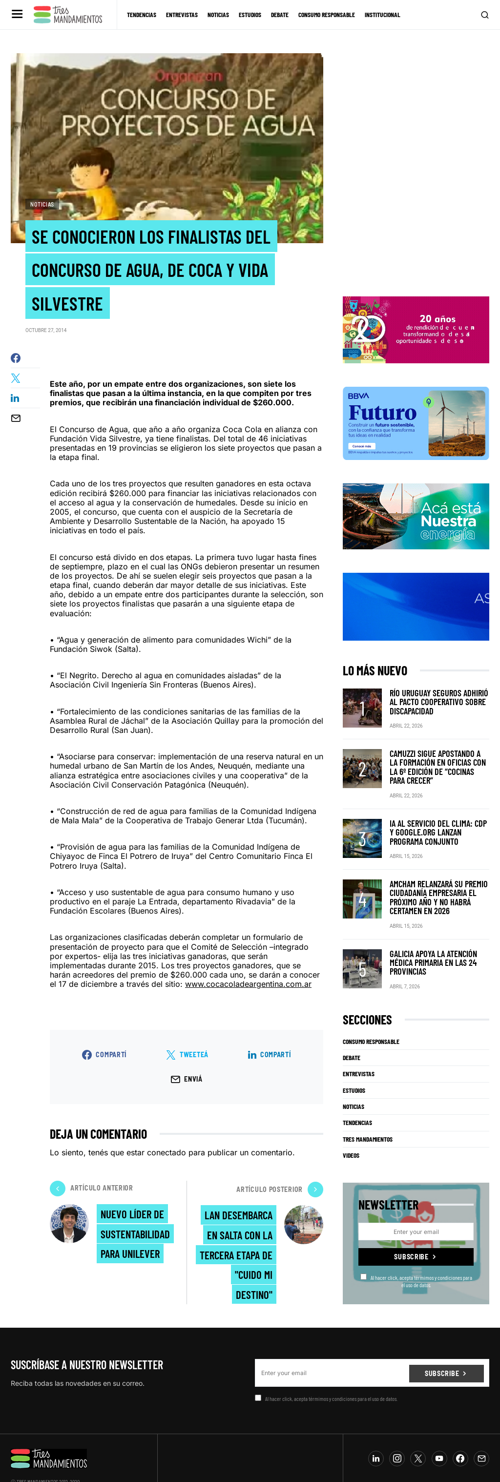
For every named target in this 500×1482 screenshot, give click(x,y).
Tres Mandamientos (368, 1114)
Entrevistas (359, 1049)
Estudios (354, 1065)
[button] (16, 14)
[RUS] (416, 601)
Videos (351, 1130)
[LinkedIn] (376, 1433)
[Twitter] (418, 1433)
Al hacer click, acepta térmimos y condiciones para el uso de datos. (416, 1256)
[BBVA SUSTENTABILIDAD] (416, 418)
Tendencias (357, 1098)
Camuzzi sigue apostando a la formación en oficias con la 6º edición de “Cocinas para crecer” (438, 755)
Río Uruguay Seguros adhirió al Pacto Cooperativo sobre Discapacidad (436, 696)
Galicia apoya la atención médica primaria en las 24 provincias (438, 938)
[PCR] (416, 511)
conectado (166, 1157)
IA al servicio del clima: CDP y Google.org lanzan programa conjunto (434, 814)
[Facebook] (460, 1433)
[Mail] (481, 1433)
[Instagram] (397, 1433)
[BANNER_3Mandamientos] (416, 324)
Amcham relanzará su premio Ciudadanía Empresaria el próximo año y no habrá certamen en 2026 (439, 876)
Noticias (42, 204)
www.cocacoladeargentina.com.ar (248, 989)
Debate (351, 1033)
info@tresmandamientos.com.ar (43, 1464)
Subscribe (411, 1232)
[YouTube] (439, 1433)
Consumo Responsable (371, 1017)
